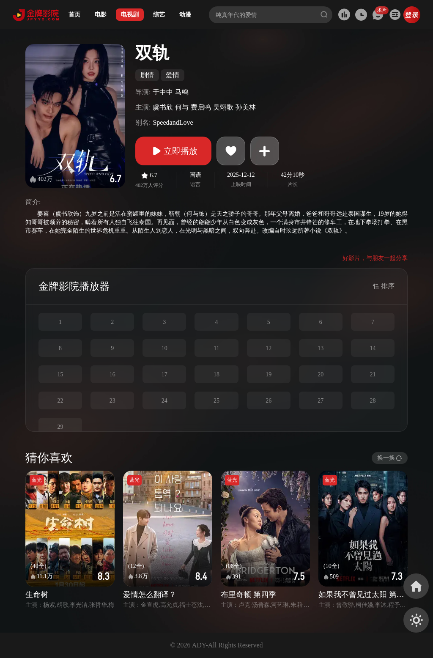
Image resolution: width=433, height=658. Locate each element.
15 (60, 374)
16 (112, 374)
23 (112, 401)
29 (60, 427)
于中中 (163, 92)
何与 (182, 107)
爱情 (172, 75)
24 (164, 401)
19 (268, 374)
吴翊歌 (223, 107)
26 (268, 401)
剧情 (147, 75)
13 (320, 348)
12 (268, 348)
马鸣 (182, 92)
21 (372, 374)
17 (164, 374)
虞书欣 (163, 107)
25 (216, 401)
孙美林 (246, 107)
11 (216, 348)
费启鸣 (201, 107)
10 (164, 348)
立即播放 (173, 151)
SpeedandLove (173, 122)
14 (372, 348)
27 (320, 401)
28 (372, 401)
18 (216, 374)
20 (320, 374)
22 (60, 401)
